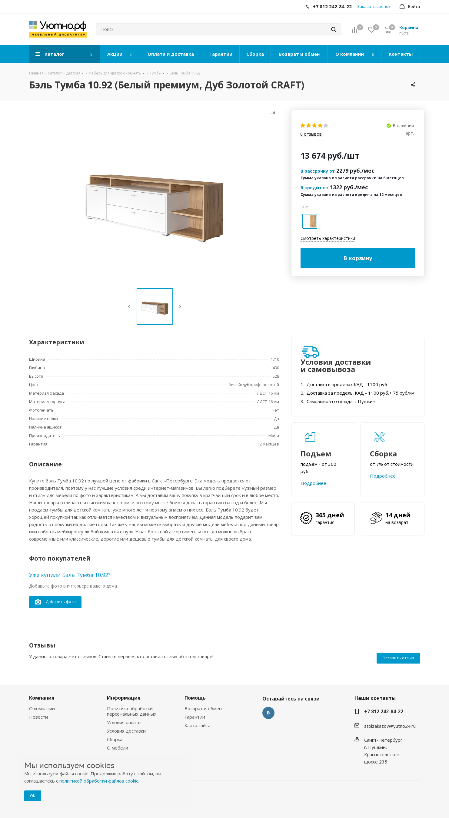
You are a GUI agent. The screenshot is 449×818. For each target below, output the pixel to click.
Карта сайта (198, 725)
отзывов (311, 134)
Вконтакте (268, 713)
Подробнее (313, 483)
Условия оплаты (124, 722)
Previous (129, 306)
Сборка (114, 739)
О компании (42, 708)
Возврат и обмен (203, 708)
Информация (124, 697)
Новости (38, 717)
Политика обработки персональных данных (131, 711)
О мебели (117, 748)
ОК (32, 795)
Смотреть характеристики (328, 238)
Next (179, 306)
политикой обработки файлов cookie (99, 781)
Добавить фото (55, 602)
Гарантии (195, 717)
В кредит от (314, 187)
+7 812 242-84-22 (383, 711)
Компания (42, 697)
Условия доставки (126, 731)
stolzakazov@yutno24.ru (390, 726)
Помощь (195, 697)
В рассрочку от (318, 171)
